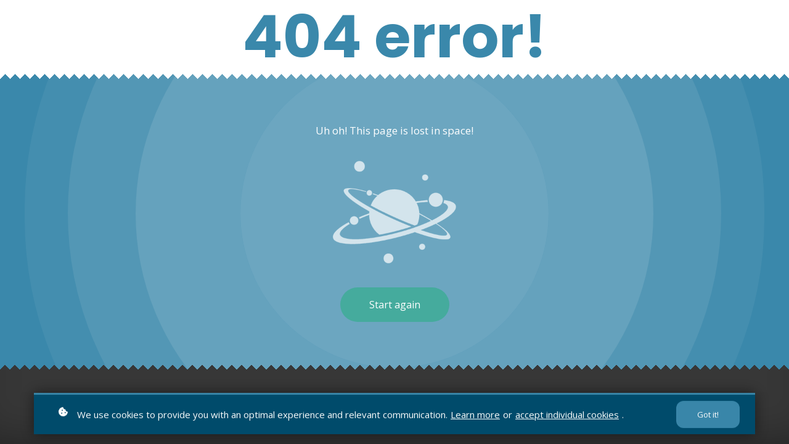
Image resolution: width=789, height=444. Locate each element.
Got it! (708, 415)
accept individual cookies (567, 415)
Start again (394, 304)
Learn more (475, 415)
